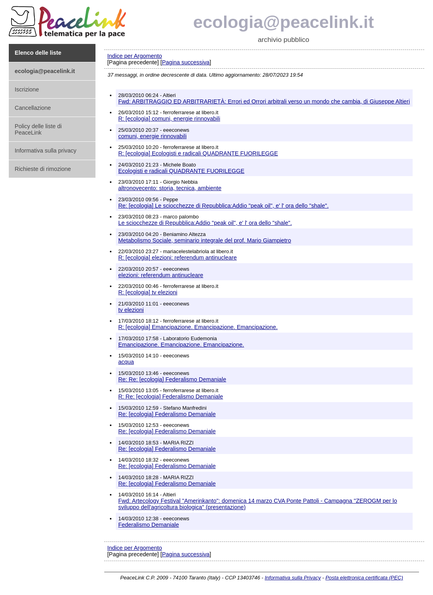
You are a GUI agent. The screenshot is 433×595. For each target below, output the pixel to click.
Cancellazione (33, 108)
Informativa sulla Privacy (293, 578)
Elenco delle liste (38, 53)
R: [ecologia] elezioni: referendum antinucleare (177, 257)
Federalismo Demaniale (148, 525)
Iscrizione (27, 89)
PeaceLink (69, 19)
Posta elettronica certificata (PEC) (364, 578)
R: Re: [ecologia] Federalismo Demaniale (170, 396)
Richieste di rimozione (43, 169)
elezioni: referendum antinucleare (160, 275)
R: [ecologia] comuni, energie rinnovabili (169, 118)
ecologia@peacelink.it (283, 22)
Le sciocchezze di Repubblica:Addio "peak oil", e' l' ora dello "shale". (205, 223)
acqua (126, 362)
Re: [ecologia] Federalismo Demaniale (167, 414)
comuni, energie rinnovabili (152, 136)
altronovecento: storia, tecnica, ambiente (169, 188)
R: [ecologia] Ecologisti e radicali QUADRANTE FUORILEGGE (198, 153)
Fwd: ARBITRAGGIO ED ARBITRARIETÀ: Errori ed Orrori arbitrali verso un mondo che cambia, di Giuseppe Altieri (264, 101)
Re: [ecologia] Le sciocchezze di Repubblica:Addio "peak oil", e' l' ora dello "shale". (223, 205)
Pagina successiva (185, 62)
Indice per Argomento (134, 56)
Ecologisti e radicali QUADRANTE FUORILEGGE (181, 171)
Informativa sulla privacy (45, 150)
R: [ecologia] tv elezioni (147, 292)
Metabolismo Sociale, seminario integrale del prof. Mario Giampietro (204, 240)
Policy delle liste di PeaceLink (38, 129)
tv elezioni (131, 310)
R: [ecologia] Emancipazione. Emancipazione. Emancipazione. (198, 327)
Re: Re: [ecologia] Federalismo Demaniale (172, 379)
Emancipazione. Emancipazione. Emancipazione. (181, 344)
